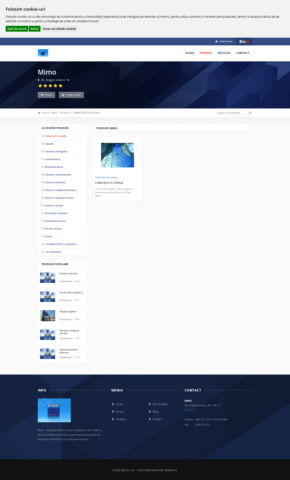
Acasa (189, 53)
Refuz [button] (35, 29)
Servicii (117, 411)
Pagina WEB (71, 95)
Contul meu (223, 41)
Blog (153, 411)
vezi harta (190, 410)
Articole (224, 53)
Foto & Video (158, 404)
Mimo (54, 112)
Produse (206, 53)
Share (46, 95)
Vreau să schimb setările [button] (59, 29)
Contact (243, 53)
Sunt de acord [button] (17, 29)
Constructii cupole (86, 112)
